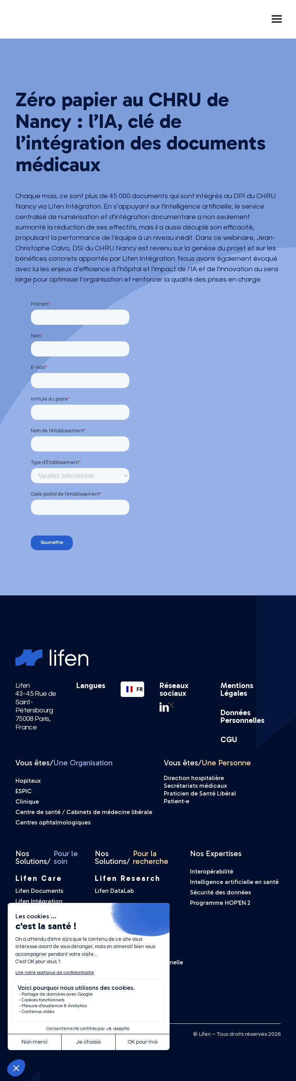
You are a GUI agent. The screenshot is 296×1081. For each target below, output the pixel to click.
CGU (228, 739)
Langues (90, 686)
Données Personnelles (242, 716)
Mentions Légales (236, 689)
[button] (276, 19)
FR (132, 689)
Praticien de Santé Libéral (200, 793)
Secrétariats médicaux (195, 785)
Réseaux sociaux (174, 689)
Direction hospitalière (194, 778)
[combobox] (132, 689)
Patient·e (176, 801)
